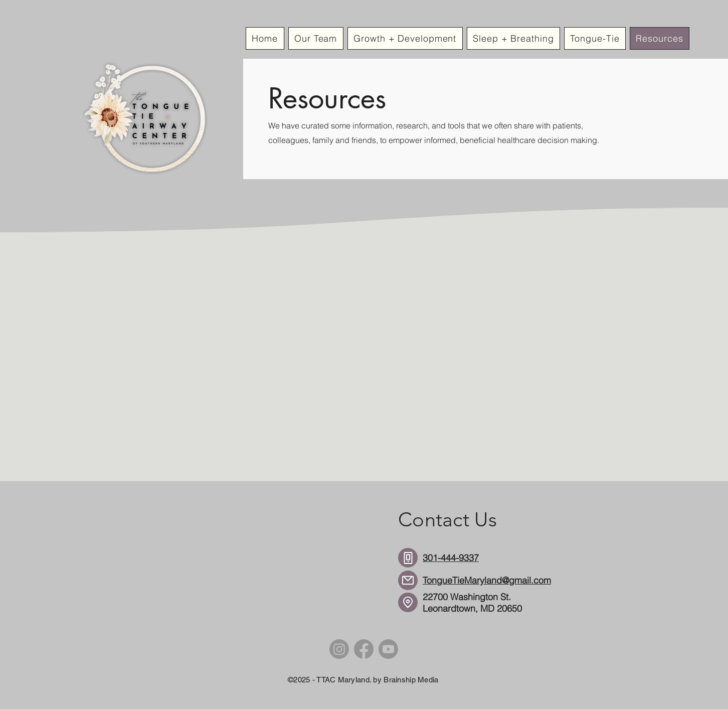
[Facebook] (364, 649)
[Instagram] (339, 649)
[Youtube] (388, 649)
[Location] (408, 602)
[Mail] (408, 580)
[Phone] (408, 558)
